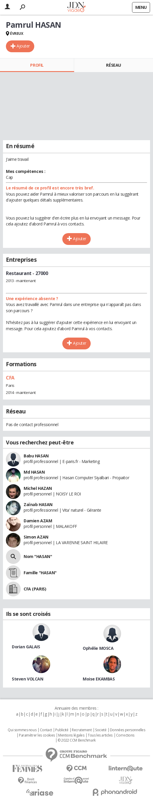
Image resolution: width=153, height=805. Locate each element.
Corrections (125, 735)
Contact (46, 730)
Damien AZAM (38, 520)
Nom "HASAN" (38, 556)
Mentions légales (71, 735)
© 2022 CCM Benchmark (77, 740)
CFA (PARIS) (35, 589)
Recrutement (82, 730)
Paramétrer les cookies (37, 735)
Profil (36, 65)
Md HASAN (34, 472)
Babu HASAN (36, 456)
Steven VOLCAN (27, 679)
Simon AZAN (36, 537)
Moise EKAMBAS (99, 679)
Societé (100, 730)
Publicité (61, 730)
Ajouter (23, 46)
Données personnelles (127, 730)
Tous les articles (100, 735)
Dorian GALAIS (26, 646)
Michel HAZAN (38, 488)
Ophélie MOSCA (98, 648)
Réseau (113, 65)
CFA (10, 377)
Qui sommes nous (22, 730)
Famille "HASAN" (40, 572)
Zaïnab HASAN (38, 504)
